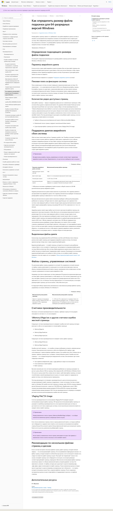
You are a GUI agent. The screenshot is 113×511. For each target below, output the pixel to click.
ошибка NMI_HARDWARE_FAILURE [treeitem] (13, 102)
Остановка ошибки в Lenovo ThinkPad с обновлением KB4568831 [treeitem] (11, 121)
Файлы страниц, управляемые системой (99, 25)
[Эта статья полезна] (92, 40)
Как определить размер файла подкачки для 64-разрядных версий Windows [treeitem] (12, 93)
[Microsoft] (3, 2)
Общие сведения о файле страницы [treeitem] (11, 98)
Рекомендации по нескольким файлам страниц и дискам (101, 30)
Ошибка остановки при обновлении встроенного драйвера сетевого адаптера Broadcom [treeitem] (11, 132)
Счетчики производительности (99, 28)
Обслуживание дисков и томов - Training (41, 487)
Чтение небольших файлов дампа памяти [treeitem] (13, 105)
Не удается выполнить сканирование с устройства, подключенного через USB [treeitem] (11, 65)
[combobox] (11, 18)
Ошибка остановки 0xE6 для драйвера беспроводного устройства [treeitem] (11, 110)
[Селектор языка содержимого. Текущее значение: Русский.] (5, 508)
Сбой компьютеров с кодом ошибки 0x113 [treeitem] (11, 71)
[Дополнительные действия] (80, 16)
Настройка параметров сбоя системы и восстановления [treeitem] (11, 75)
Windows (52, 16)
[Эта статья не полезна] (94, 40)
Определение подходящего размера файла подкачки (100, 19)
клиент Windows (59, 16)
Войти (110, 2)
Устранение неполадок (42, 16)
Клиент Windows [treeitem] (6, 21)
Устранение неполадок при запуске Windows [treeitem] (11, 139)
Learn (33, 16)
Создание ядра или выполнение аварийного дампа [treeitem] (12, 87)
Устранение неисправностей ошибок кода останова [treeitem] (11, 126)
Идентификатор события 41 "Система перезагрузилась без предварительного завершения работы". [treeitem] (12, 81)
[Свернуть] (20, 15)
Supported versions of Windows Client (47, 33)
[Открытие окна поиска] (106, 2)
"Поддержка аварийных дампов (61, 77)
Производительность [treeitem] (9, 54)
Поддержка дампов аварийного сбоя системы (100, 22)
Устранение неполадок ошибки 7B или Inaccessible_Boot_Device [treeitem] (13, 116)
